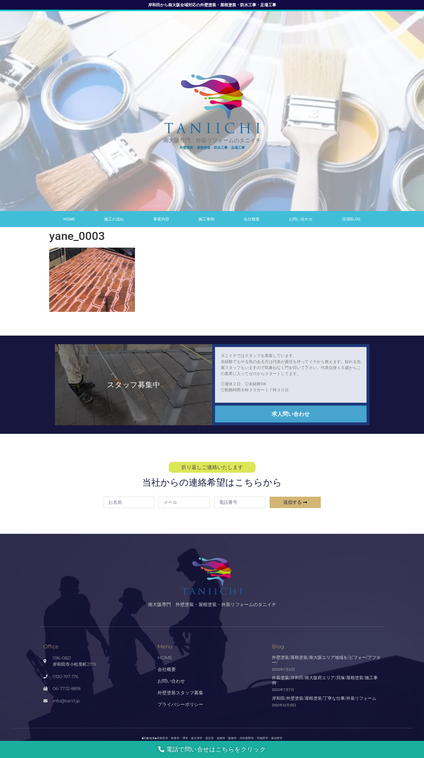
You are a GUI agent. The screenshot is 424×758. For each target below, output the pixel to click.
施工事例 (206, 219)
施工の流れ (114, 219)
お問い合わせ (301, 219)
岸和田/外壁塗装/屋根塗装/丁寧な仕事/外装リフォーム (324, 698)
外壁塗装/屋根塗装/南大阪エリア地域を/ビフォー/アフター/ (326, 660)
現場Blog (351, 219)
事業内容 (161, 219)
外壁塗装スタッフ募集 (180, 692)
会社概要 (252, 219)
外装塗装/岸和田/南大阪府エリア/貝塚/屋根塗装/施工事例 (325, 680)
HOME (69, 219)
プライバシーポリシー (180, 704)
